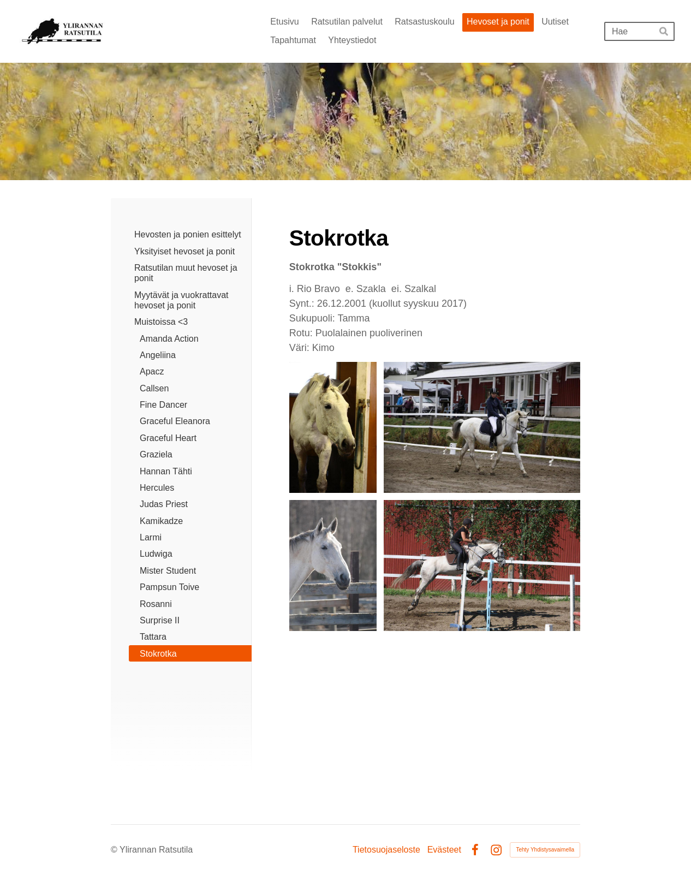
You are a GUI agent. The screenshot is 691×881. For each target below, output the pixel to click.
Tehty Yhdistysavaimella (545, 850)
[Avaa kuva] (333, 427)
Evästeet (444, 850)
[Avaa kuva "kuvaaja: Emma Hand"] (482, 427)
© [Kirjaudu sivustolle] (115, 849)
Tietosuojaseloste (386, 850)
